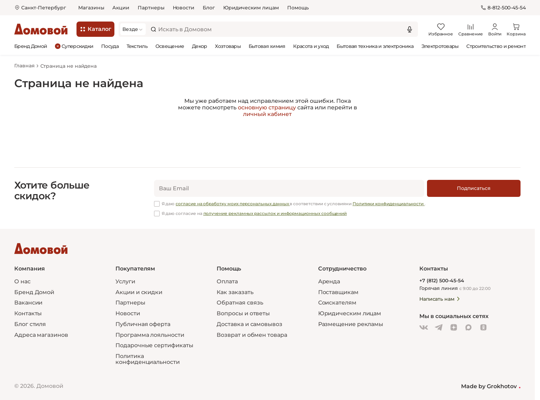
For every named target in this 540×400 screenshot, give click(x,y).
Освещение (169, 46)
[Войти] (495, 29)
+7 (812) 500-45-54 (441, 280)
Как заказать (235, 292)
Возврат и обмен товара (252, 335)
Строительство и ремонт (496, 46)
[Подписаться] (474, 188)
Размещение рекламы (351, 324)
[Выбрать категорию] (133, 29)
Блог (209, 8)
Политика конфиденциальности (147, 359)
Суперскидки (74, 46)
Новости (184, 8)
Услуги (125, 281)
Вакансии (28, 302)
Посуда (110, 46)
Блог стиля (30, 324)
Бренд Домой (30, 46)
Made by (491, 386)
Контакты (28, 313)
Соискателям (337, 302)
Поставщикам (338, 292)
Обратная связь (240, 303)
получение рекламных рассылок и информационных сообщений (275, 213)
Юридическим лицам (251, 8)
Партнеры (151, 8)
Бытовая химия (267, 46)
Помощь (298, 7)
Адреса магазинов (41, 335)
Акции (120, 8)
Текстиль (137, 46)
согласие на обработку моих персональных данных (233, 203)
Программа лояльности (149, 335)
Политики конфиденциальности (389, 203)
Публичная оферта (142, 324)
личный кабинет (267, 114)
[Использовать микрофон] (409, 29)
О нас (22, 281)
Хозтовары (228, 46)
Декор (199, 46)
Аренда (329, 281)
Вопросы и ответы (243, 313)
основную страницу (267, 107)
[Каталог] (95, 29)
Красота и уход (311, 46)
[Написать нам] (466, 299)
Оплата (227, 281)
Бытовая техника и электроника (375, 46)
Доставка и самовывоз (249, 324)
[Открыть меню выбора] (40, 8)
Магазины (91, 8)
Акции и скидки (138, 292)
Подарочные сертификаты (154, 345)
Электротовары (440, 46)
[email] (289, 188)
